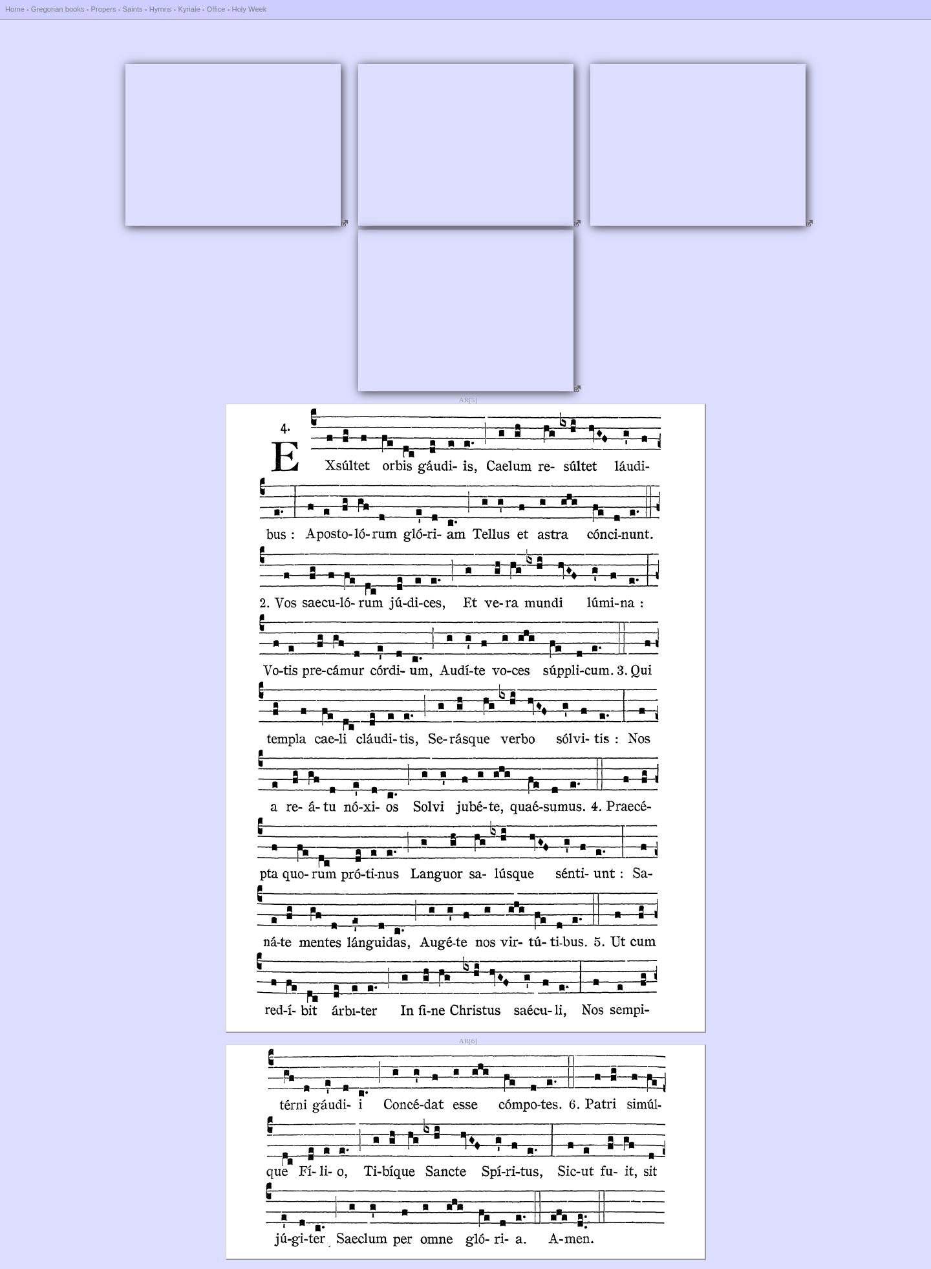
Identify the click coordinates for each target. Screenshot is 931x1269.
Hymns (160, 9)
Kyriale (189, 9)
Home (15, 9)
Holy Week (249, 9)
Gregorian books (58, 9)
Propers (103, 9)
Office (216, 9)
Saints (133, 9)
